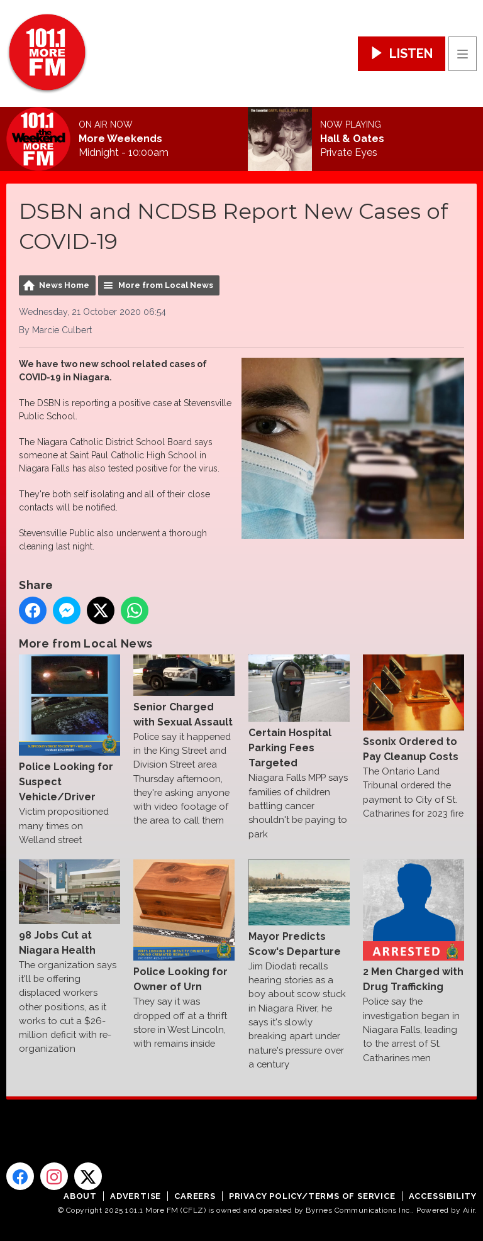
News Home (64, 285)
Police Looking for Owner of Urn (184, 926)
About (80, 1196)
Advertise (135, 1196)
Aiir (469, 1210)
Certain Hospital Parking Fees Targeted (299, 711)
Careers (195, 1196)
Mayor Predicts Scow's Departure (299, 908)
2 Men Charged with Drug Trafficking (413, 926)
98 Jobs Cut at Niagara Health (69, 907)
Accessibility (443, 1196)
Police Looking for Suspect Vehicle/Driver (69, 728)
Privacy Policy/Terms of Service (312, 1196)
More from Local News (165, 285)
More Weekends (120, 139)
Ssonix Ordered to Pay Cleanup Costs (413, 708)
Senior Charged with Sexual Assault (184, 690)
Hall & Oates (352, 139)
